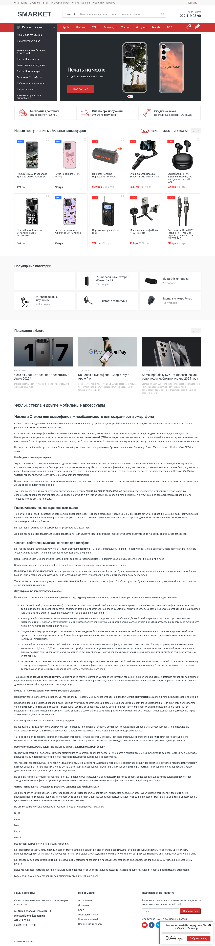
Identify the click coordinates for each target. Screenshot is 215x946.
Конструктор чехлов (28, 41)
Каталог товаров (36, 27)
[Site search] (118, 14)
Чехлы (154, 130)
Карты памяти (25, 89)
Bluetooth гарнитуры (28, 71)
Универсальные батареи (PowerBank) (31, 51)
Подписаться (190, 911)
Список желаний (81, 3)
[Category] (69, 14)
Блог (45, 3)
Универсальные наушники (32, 65)
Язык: (193, 2)
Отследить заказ (60, 3)
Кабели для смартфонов (31, 83)
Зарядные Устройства (29, 77)
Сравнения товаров (104, 3)
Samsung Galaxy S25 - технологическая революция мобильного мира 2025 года (170, 376)
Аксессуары (181, 130)
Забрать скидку (199, 938)
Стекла (166, 130)
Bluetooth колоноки (28, 59)
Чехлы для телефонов (29, 35)
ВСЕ (144, 130)
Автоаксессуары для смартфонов (29, 96)
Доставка (35, 3)
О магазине (20, 3)
